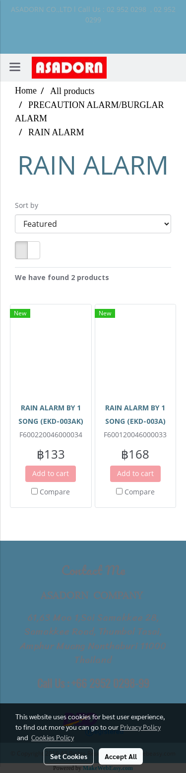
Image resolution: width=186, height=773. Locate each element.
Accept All (121, 756)
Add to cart (50, 473)
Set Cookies (68, 756)
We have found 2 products (62, 277)
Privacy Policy (140, 726)
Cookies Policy (52, 737)
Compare (55, 491)
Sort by (29, 205)
